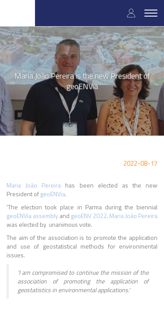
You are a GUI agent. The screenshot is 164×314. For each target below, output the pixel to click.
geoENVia (52, 193)
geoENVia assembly (32, 215)
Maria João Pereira (34, 185)
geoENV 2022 (89, 215)
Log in (131, 12)
